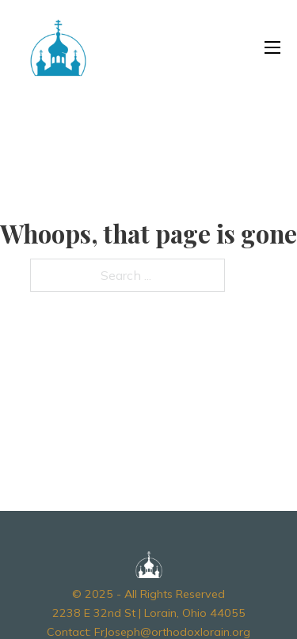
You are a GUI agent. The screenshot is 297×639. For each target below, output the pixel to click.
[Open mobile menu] (272, 47)
